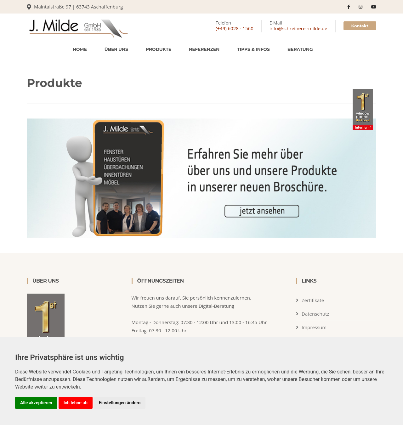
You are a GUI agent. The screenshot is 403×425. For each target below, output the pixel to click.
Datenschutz (315, 314)
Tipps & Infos (253, 49)
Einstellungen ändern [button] (120, 402)
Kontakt (359, 25)
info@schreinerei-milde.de (298, 28)
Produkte (158, 49)
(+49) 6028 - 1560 (234, 28)
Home (80, 49)
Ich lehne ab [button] (76, 402)
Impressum (314, 327)
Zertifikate (313, 300)
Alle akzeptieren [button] (36, 402)
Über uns (116, 49)
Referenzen (204, 49)
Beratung (300, 49)
